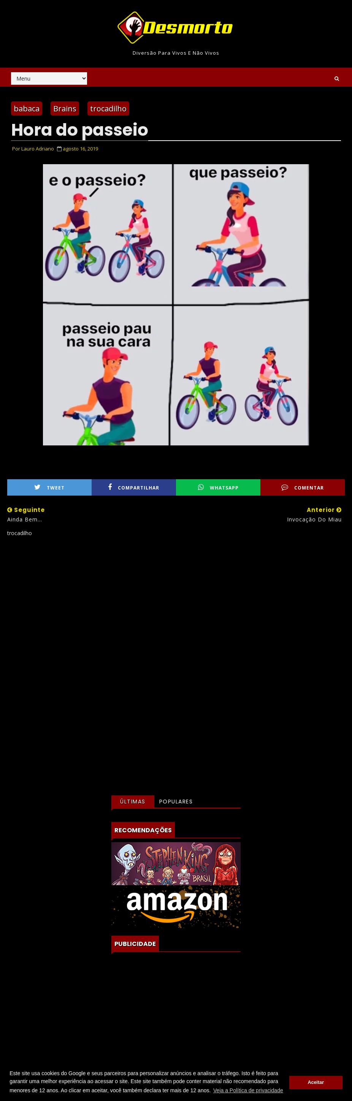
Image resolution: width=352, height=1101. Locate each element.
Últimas (133, 801)
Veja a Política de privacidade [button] (248, 1090)
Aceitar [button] (316, 1082)
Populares (176, 801)
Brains (64, 108)
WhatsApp (218, 487)
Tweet (49, 487)
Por (33, 148)
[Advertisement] (176, 610)
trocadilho (108, 108)
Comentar (302, 487)
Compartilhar (133, 487)
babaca (27, 108)
